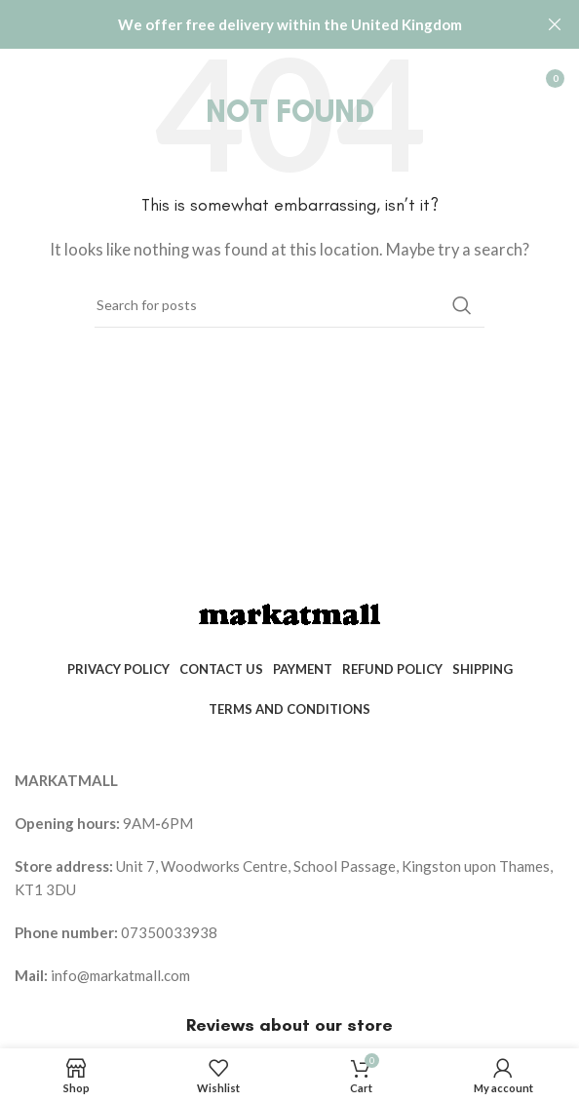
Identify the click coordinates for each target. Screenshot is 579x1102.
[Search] (289, 305)
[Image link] (289, 613)
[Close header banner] (554, 24)
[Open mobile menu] (24, 78)
